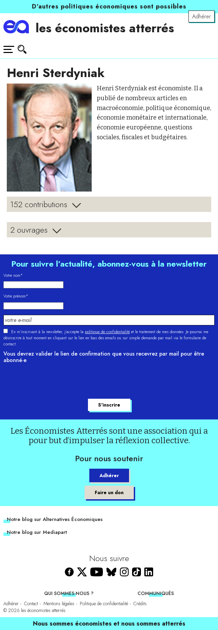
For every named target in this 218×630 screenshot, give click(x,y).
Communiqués (156, 593)
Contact (31, 603)
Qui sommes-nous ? (68, 593)
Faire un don (109, 492)
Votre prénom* (15, 296)
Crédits (140, 603)
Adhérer (201, 16)
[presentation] (55, 382)
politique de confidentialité (107, 332)
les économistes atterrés (105, 28)
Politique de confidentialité (104, 603)
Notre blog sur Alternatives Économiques (55, 519)
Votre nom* (13, 275)
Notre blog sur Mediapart (37, 532)
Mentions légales (58, 603)
